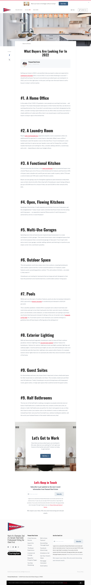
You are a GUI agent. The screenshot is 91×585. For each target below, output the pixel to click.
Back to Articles (27, 43)
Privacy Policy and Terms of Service (75, 554)
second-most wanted (47, 342)
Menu (72, 10)
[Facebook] (8, 547)
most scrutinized (47, 168)
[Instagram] (18, 547)
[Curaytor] (14, 554)
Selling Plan (19, 9)
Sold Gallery (44, 566)
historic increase (37, 301)
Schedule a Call (44, 553)
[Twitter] (10, 547)
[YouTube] (15, 547)
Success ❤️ (27, 9)
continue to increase (27, 75)
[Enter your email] (42, 494)
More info (65, 582)
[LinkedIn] (13, 547)
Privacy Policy (80, 571)
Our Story (35, 9)
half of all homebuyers (31, 136)
